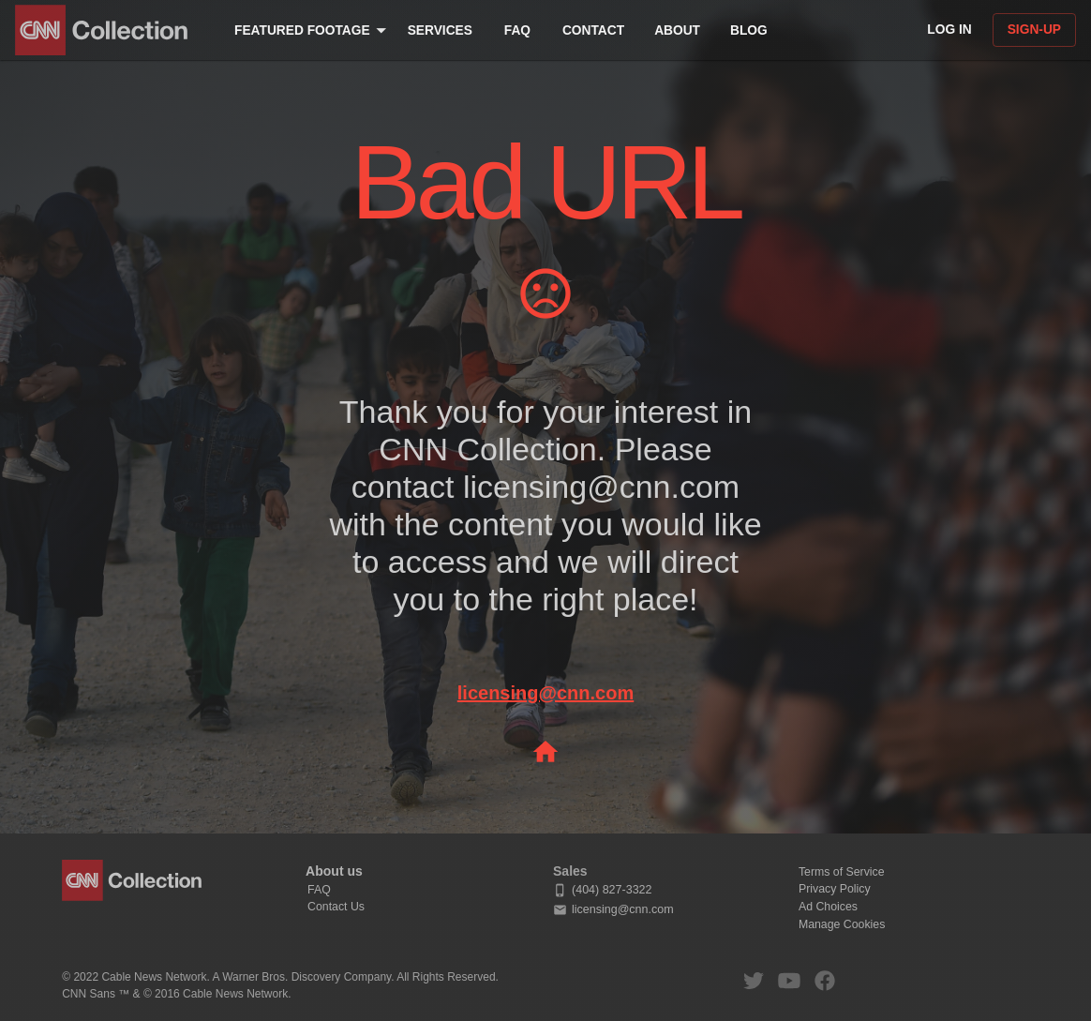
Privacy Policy (835, 888)
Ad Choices (828, 906)
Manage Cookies (842, 924)
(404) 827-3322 (602, 890)
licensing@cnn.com (545, 693)
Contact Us (336, 906)
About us (334, 870)
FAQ (319, 889)
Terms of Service (842, 871)
